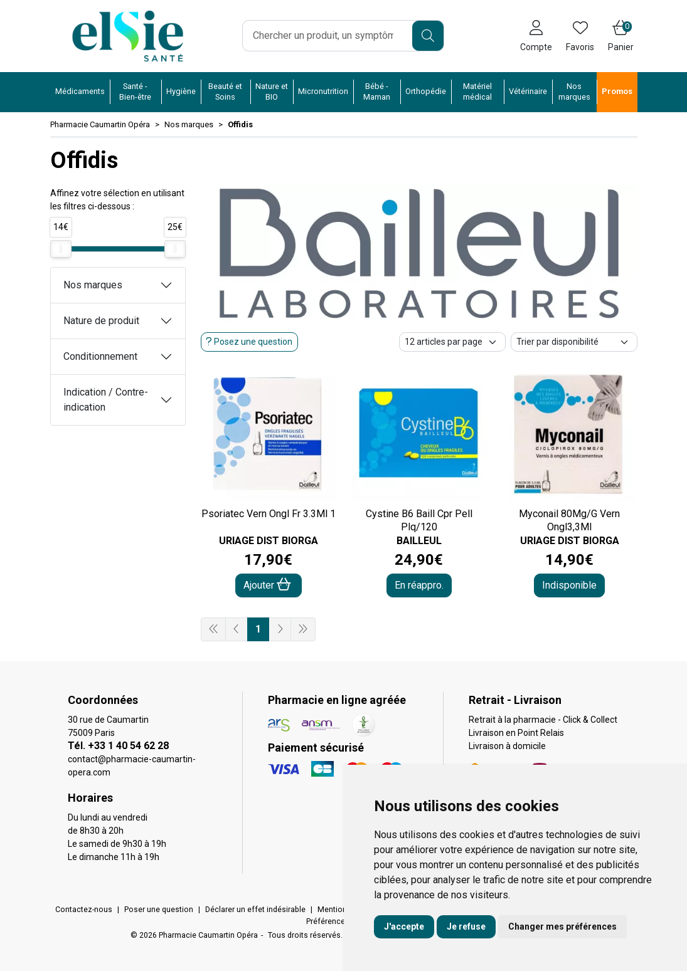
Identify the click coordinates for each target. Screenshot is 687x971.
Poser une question (158, 909)
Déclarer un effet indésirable (255, 909)
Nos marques (92, 285)
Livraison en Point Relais (516, 733)
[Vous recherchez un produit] (328, 36)
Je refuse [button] (466, 926)
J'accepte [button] (404, 926)
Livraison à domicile (507, 746)
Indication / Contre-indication (105, 399)
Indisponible (569, 585)
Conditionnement (100, 356)
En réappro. (419, 585)
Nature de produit (101, 321)
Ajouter (267, 584)
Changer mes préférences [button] (562, 926)
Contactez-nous (83, 909)
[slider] (61, 249)
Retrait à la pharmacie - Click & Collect (543, 720)
